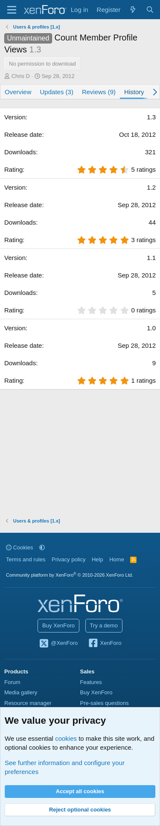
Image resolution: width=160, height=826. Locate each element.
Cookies (19, 547)
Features (91, 682)
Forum (12, 682)
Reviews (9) (99, 91)
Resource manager (28, 703)
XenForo (105, 643)
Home (116, 559)
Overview (18, 91)
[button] (42, 547)
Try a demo (104, 625)
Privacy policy (68, 559)
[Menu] (12, 9)
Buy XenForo (58, 625)
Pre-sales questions (104, 703)
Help (97, 559)
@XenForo (58, 643)
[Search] (150, 9)
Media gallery (20, 692)
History (134, 91)
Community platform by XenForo (69, 575)
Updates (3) (56, 91)
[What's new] (133, 9)
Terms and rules (25, 559)
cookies (66, 738)
